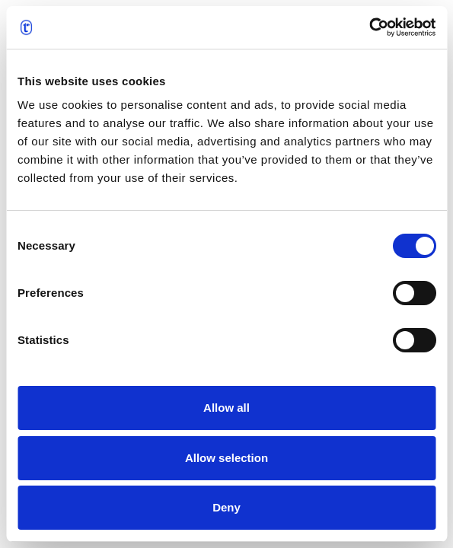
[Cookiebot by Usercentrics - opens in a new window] (368, 27)
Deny (226, 507)
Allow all (226, 407)
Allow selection (226, 457)
